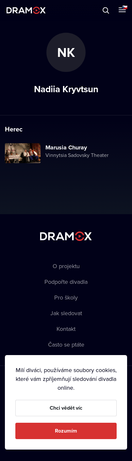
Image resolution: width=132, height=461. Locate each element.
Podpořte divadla (66, 282)
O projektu (66, 266)
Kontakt (66, 329)
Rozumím (66, 431)
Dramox (26, 10)
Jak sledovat (66, 313)
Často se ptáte (66, 344)
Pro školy (66, 297)
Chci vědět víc (66, 408)
